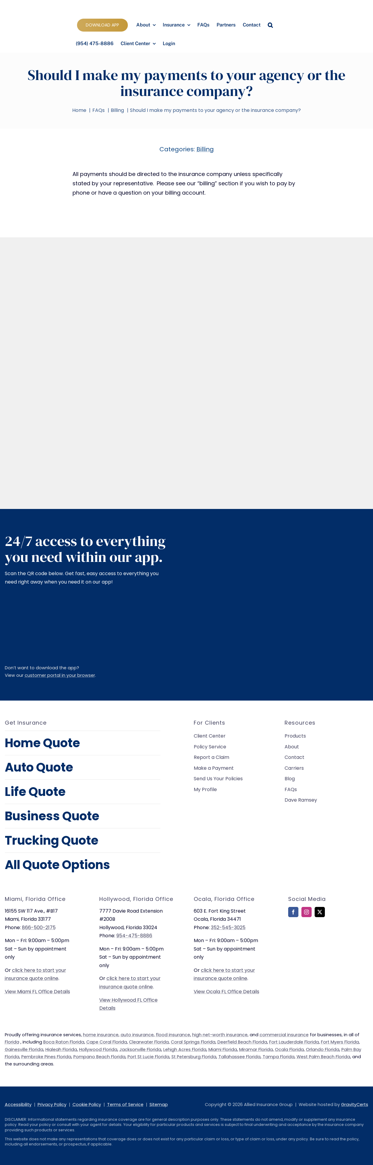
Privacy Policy (52, 1105)
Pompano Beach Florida (99, 1057)
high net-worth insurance (220, 1035)
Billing (205, 149)
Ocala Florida (289, 1049)
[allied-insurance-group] (41, 6)
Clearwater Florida (149, 1042)
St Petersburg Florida (193, 1057)
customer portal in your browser (60, 675)
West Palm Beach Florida (323, 1057)
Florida (12, 1042)
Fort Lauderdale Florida (294, 1042)
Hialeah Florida (61, 1049)
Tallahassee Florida (239, 1057)
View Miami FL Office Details (37, 991)
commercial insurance (284, 1035)
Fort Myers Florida (340, 1042)
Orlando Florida (322, 1049)
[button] (270, 25)
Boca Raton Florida (63, 1042)
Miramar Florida (256, 1049)
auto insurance (137, 1035)
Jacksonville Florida (140, 1049)
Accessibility (18, 1105)
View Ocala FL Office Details (226, 991)
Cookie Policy (86, 1105)
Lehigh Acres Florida (184, 1049)
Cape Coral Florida (106, 1042)
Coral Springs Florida (193, 1042)
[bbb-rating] (303, 938)
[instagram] (306, 912)
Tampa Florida (278, 1057)
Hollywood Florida (98, 1049)
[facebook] (293, 912)
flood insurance (173, 1035)
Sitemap (159, 1105)
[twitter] (320, 912)
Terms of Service (125, 1105)
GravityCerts (354, 1105)
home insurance (101, 1035)
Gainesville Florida (24, 1049)
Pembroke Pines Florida (46, 1057)
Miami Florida (222, 1049)
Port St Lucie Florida (148, 1057)
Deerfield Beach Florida (242, 1042)
